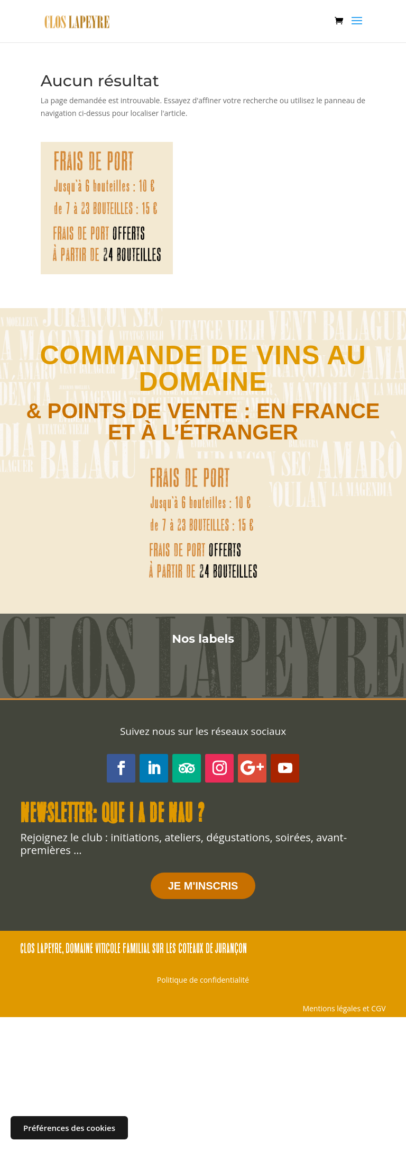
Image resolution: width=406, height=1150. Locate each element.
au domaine (252, 368)
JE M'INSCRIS (203, 886)
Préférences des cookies (69, 1127)
